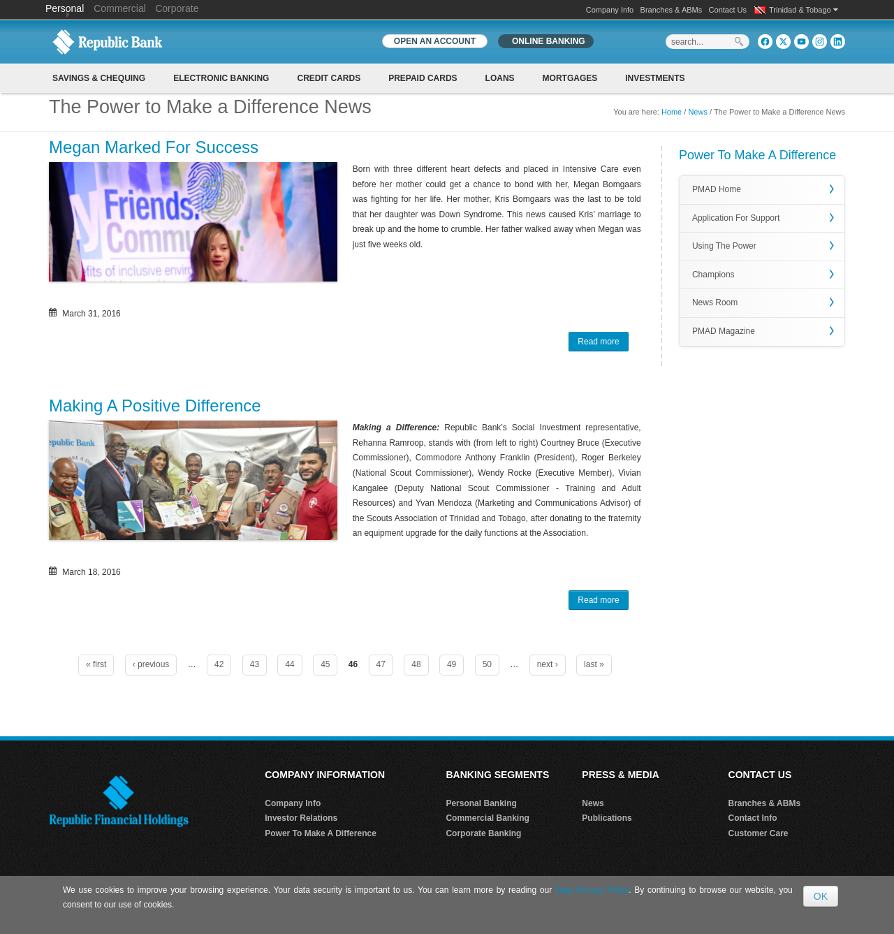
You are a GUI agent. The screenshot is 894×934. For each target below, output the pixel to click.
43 (254, 664)
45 (325, 664)
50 (487, 664)
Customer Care (758, 833)
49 (451, 664)
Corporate (176, 8)
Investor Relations (301, 818)
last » (594, 664)
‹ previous (151, 664)
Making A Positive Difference (155, 405)
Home (671, 112)
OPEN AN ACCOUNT (435, 41)
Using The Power (724, 246)
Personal (66, 8)
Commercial (120, 8)
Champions (713, 274)
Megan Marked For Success (153, 147)
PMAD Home (716, 189)
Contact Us (728, 10)
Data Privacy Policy (592, 890)
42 (219, 664)
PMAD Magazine (723, 331)
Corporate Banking (483, 833)
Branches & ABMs (671, 10)
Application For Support (735, 218)
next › (547, 664)
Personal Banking (481, 803)
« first (96, 664)
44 (289, 664)
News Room (715, 302)
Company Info (609, 10)
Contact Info (752, 818)
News (698, 112)
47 (381, 664)
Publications (606, 818)
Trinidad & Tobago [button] (803, 10)
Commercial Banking (487, 818)
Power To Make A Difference (320, 833)
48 (415, 664)
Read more (603, 343)
